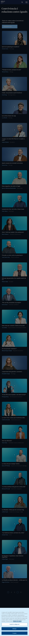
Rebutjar (15, 629)
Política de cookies (17, 621)
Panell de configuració (14, 624)
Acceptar (15, 633)
